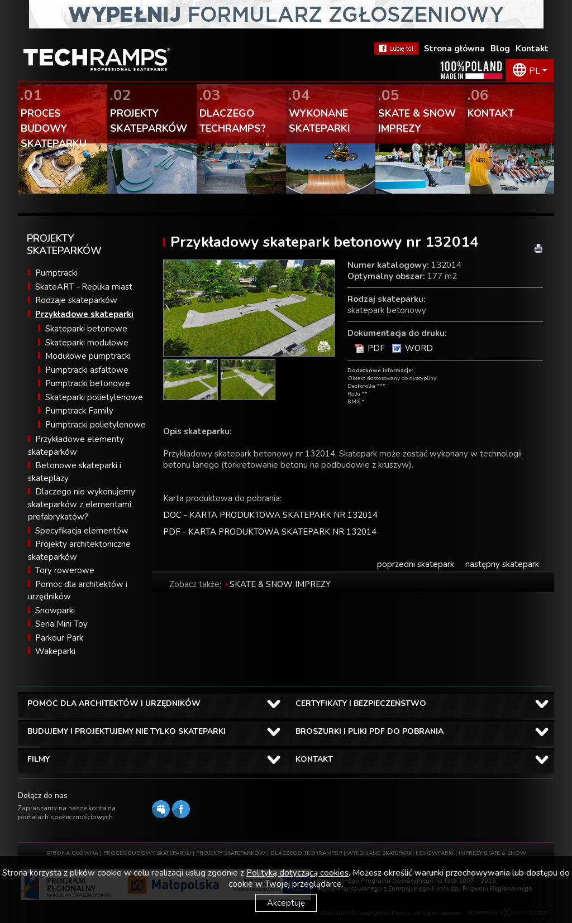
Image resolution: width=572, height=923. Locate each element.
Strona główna (454, 48)
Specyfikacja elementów (81, 530)
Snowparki (55, 610)
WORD (419, 348)
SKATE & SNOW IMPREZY (280, 584)
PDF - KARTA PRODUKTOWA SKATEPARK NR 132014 (269, 531)
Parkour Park (59, 637)
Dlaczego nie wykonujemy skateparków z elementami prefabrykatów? (81, 504)
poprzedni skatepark (415, 564)
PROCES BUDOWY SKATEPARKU (147, 853)
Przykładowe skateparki (84, 314)
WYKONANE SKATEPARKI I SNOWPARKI (400, 853)
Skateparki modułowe (86, 342)
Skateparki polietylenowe (94, 397)
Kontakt (532, 48)
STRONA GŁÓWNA (72, 853)
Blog (500, 48)
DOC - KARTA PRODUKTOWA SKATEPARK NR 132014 (270, 515)
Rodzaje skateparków (76, 300)
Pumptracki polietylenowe (95, 424)
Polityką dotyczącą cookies (297, 872)
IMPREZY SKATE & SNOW (492, 853)
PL (534, 71)
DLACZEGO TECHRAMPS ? (306, 853)
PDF (376, 348)
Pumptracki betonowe (87, 383)
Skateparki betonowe (86, 328)
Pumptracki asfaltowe (86, 370)
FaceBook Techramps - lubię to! (396, 48)
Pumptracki (56, 272)
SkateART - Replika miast (83, 286)
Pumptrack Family (79, 410)
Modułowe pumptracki (88, 356)
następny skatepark (502, 564)
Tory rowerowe (64, 570)
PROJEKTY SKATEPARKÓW (230, 853)
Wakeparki (55, 651)
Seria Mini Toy (61, 623)
